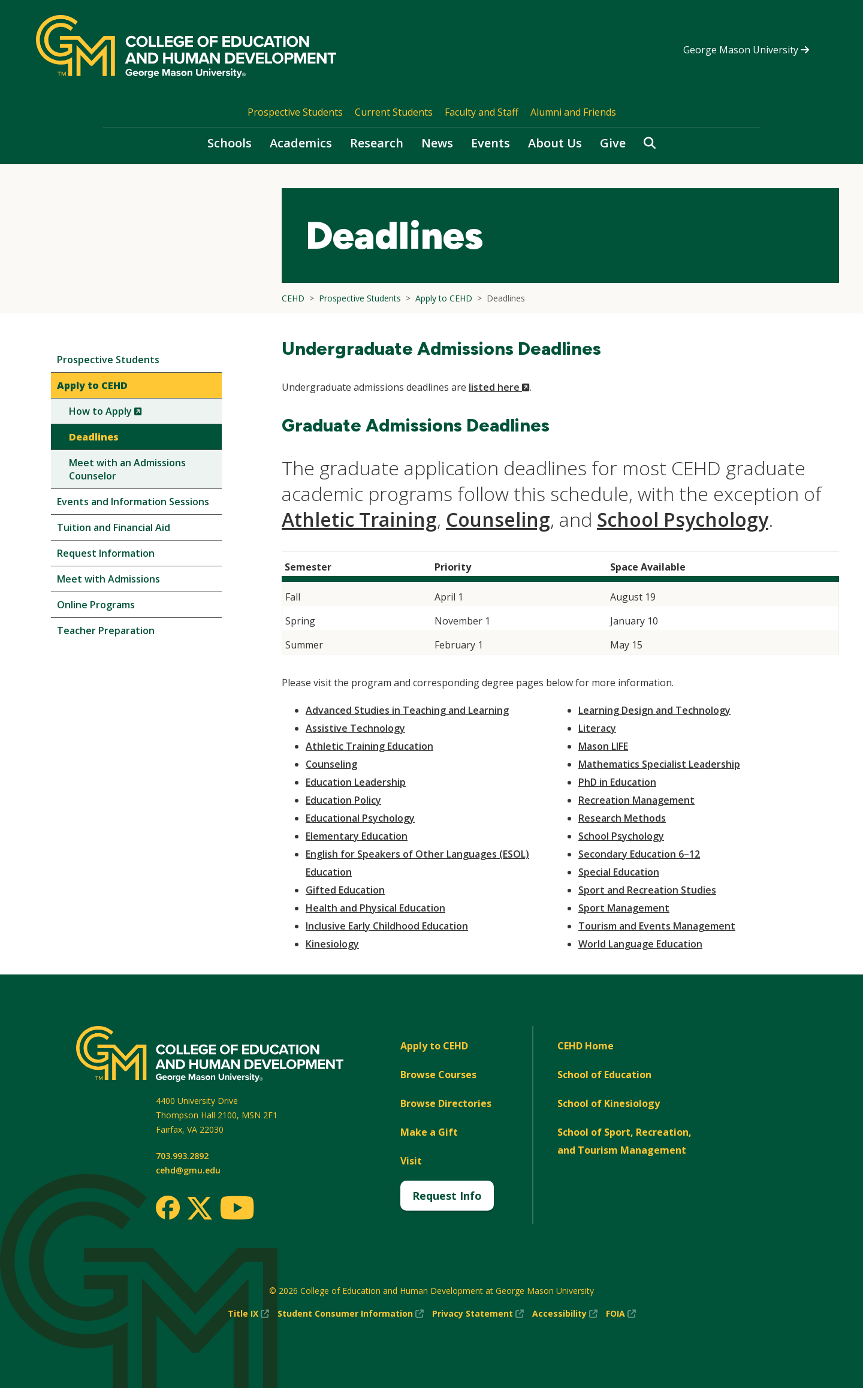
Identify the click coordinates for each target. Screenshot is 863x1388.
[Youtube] (237, 1210)
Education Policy (343, 800)
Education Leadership (356, 782)
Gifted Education (345, 890)
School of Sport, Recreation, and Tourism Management (624, 1141)
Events (490, 143)
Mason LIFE (603, 746)
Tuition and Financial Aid (113, 527)
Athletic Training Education (369, 746)
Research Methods (622, 818)
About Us (555, 143)
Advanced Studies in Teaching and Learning (407, 710)
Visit (411, 1160)
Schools (229, 143)
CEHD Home (585, 1045)
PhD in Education (617, 782)
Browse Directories (445, 1103)
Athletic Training (359, 519)
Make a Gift (429, 1132)
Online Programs (96, 604)
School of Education (604, 1074)
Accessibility (565, 1313)
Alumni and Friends (573, 112)
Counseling (498, 519)
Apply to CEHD (92, 385)
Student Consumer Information (350, 1313)
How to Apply (125, 414)
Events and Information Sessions (133, 501)
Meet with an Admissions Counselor (127, 469)
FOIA (621, 1313)
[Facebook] (168, 1208)
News (437, 143)
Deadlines (94, 436)
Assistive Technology (355, 728)
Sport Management (623, 908)
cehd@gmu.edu (188, 1170)
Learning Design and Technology (654, 710)
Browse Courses (438, 1074)
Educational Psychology (360, 818)
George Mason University (746, 49)
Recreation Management (636, 800)
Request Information (106, 553)
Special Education (618, 872)
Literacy (597, 728)
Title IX (248, 1313)
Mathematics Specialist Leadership (659, 764)
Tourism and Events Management (656, 926)
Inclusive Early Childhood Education (387, 926)
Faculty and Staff (481, 112)
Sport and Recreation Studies (647, 890)
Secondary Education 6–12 (639, 854)
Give (613, 143)
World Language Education (640, 944)
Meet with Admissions (108, 579)
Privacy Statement (478, 1313)
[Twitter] (199, 1209)
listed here (499, 387)
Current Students (394, 112)
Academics (301, 143)
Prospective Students (295, 112)
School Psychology (682, 519)
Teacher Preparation (106, 630)
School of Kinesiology (608, 1103)
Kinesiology (332, 944)
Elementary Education (357, 836)
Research (376, 143)
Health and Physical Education (375, 908)
